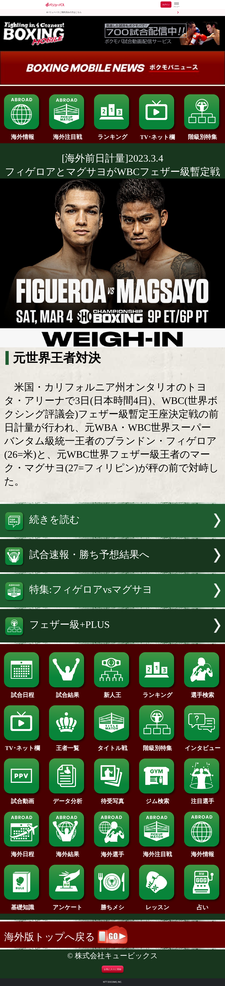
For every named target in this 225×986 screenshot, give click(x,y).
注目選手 (202, 798)
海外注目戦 (67, 134)
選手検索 (202, 692)
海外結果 (67, 851)
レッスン (157, 904)
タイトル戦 (112, 745)
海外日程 (22, 851)
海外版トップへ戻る (65, 936)
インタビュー (202, 745)
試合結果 (67, 692)
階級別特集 (202, 134)
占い (202, 904)
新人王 (112, 692)
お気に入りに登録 (112, 969)
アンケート (67, 904)
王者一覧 (67, 745)
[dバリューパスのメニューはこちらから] (176, 5)
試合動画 (22, 798)
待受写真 (112, 798)
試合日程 (22, 692)
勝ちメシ (112, 904)
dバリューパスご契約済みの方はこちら (64, 12)
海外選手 (112, 851)
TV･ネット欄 (157, 134)
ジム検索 (157, 798)
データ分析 (67, 798)
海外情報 (22, 134)
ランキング (112, 134)
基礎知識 (22, 904)
